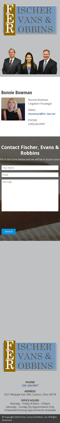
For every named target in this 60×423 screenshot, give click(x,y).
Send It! (8, 231)
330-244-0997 (30, 385)
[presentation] (26, 220)
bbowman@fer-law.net (41, 114)
